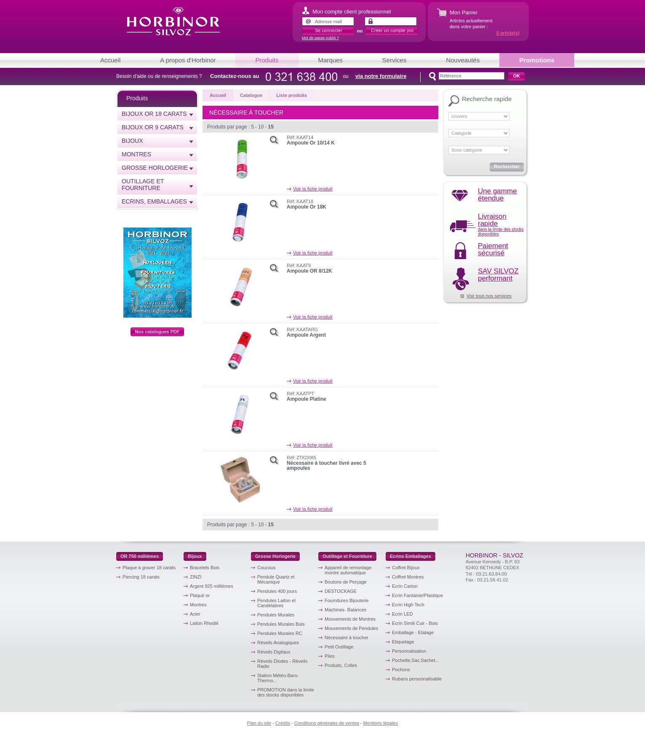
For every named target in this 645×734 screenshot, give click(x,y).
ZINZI (196, 576)
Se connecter (328, 30)
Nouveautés (463, 60)
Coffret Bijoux (406, 567)
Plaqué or (200, 595)
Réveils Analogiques (278, 642)
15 (270, 127)
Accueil (110, 60)
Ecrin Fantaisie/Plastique (417, 595)
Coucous (266, 567)
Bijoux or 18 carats (154, 113)
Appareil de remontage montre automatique (348, 570)
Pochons (401, 669)
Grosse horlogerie (155, 167)
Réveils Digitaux (274, 651)
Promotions (536, 60)
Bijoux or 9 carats (153, 127)
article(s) (508, 32)
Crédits (282, 723)
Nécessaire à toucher (346, 637)
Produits (266, 60)
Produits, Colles (341, 665)
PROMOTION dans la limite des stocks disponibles (285, 692)
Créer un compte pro (392, 30)
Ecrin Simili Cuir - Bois (415, 623)
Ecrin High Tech (408, 604)
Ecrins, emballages (154, 201)
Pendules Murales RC (279, 633)
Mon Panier (463, 12)
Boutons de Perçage (346, 581)
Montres (136, 154)
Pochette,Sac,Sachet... (415, 660)
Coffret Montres (408, 576)
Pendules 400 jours (277, 591)
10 (261, 127)
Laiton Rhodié (204, 623)
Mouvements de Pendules (351, 628)
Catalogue (251, 95)
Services (394, 60)
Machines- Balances (345, 609)
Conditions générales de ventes (326, 723)
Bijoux (132, 140)
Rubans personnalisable (417, 678)
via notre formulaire (380, 76)
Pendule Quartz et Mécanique (276, 579)
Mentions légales (380, 723)
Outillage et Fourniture (143, 184)
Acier (195, 613)
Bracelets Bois (204, 567)
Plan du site (259, 723)
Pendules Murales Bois (281, 624)
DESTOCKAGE (341, 591)
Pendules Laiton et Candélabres (276, 603)
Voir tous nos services (489, 295)
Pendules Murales (275, 614)
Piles (330, 656)
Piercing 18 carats (141, 576)
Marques (330, 60)
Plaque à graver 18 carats (149, 567)
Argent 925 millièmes (211, 586)
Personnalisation (409, 651)
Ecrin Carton (405, 586)
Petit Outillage (339, 646)
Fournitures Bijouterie (347, 600)
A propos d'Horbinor (188, 60)
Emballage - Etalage (413, 632)
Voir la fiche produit (313, 188)
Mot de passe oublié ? (320, 38)
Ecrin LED (402, 613)
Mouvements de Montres (350, 618)
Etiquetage (403, 641)
